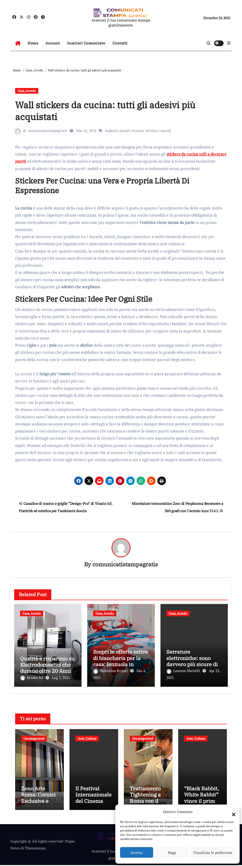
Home (33, 43)
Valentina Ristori (111, 671)
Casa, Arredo (26, 90)
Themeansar (35, 849)
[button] (231, 811)
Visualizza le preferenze (212, 852)
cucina (138, 130)
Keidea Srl (32, 677)
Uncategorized (33, 737)
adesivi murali (118, 130)
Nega (172, 852)
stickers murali (159, 130)
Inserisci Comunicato (86, 43)
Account (52, 43)
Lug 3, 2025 (61, 677)
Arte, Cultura (87, 737)
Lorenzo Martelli (184, 671)
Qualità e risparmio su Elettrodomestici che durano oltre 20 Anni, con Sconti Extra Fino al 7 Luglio (47, 671)
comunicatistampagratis (47, 130)
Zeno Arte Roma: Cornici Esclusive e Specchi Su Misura (38, 802)
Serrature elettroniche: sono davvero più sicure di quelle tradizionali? (192, 661)
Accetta (136, 852)
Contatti (120, 43)
